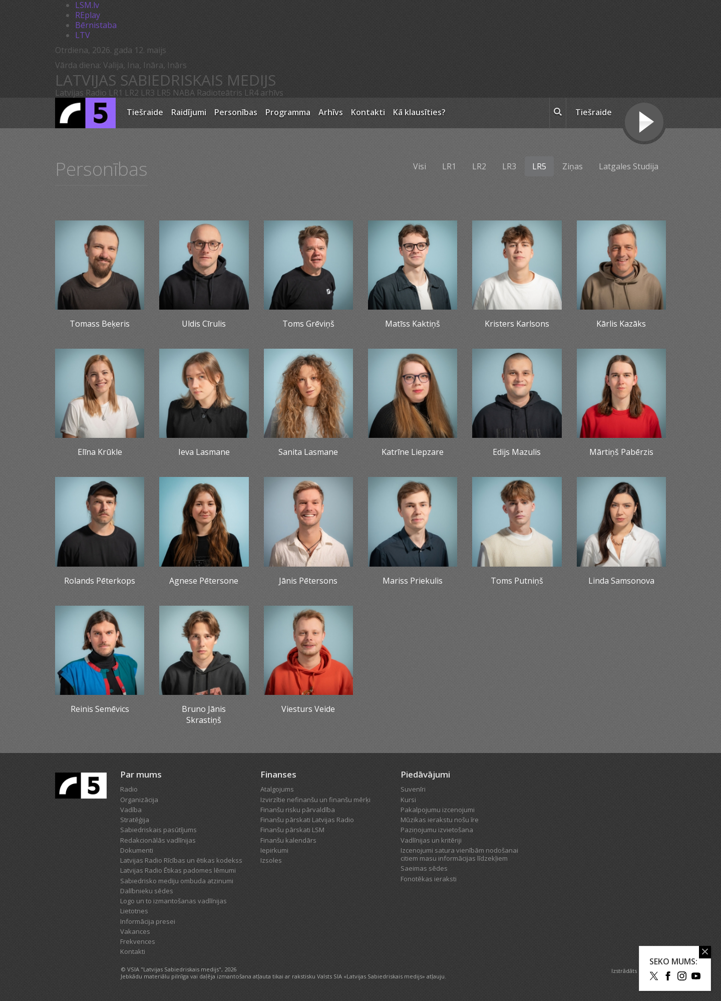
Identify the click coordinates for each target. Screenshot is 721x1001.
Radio (129, 789)
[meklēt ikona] (557, 113)
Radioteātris (219, 92)
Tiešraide (145, 112)
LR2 (132, 92)
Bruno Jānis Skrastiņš (204, 714)
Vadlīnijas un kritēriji (431, 840)
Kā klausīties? (419, 112)
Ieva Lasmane (204, 451)
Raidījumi (188, 112)
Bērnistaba (96, 25)
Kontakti (368, 112)
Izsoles (271, 860)
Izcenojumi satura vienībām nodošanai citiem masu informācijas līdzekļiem (459, 854)
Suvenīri (413, 789)
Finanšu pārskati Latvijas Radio (307, 819)
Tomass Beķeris (100, 323)
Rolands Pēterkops (99, 580)
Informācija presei (147, 921)
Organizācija (139, 799)
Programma (287, 112)
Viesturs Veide (308, 708)
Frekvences (137, 941)
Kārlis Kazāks (621, 323)
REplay (87, 15)
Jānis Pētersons (308, 580)
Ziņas (572, 166)
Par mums (141, 774)
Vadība (131, 809)
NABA (184, 92)
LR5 (164, 92)
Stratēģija (134, 819)
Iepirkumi (274, 850)
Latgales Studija (628, 166)
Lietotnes (134, 910)
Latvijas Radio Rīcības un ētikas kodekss (181, 860)
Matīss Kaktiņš (412, 323)
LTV (82, 35)
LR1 (116, 92)
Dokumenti (136, 850)
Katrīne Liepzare (413, 451)
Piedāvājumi (425, 774)
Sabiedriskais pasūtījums (158, 829)
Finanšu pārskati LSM (292, 829)
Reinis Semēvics (100, 708)
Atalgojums (277, 789)
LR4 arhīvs (263, 92)
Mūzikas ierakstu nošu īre (440, 819)
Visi (419, 166)
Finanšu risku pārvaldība (297, 809)
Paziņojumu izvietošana (437, 829)
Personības (235, 112)
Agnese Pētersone (203, 580)
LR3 (148, 92)
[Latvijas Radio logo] (85, 113)
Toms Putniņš (517, 580)
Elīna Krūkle (100, 451)
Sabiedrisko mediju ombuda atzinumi (176, 880)
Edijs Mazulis (517, 451)
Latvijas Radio (81, 92)
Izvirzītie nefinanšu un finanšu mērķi (315, 799)
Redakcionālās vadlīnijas (158, 840)
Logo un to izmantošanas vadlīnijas (173, 900)
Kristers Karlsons (517, 323)
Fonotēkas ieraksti (429, 878)
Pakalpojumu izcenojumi (438, 809)
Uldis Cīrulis (204, 323)
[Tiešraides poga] (644, 123)
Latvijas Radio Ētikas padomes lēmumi (178, 870)
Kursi (408, 799)
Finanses (278, 774)
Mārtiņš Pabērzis (621, 451)
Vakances (135, 931)
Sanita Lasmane (308, 451)
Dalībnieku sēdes (146, 890)
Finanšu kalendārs (288, 840)
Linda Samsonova (621, 580)
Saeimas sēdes (424, 868)
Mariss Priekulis (413, 580)
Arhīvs (330, 112)
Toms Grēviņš (308, 323)
